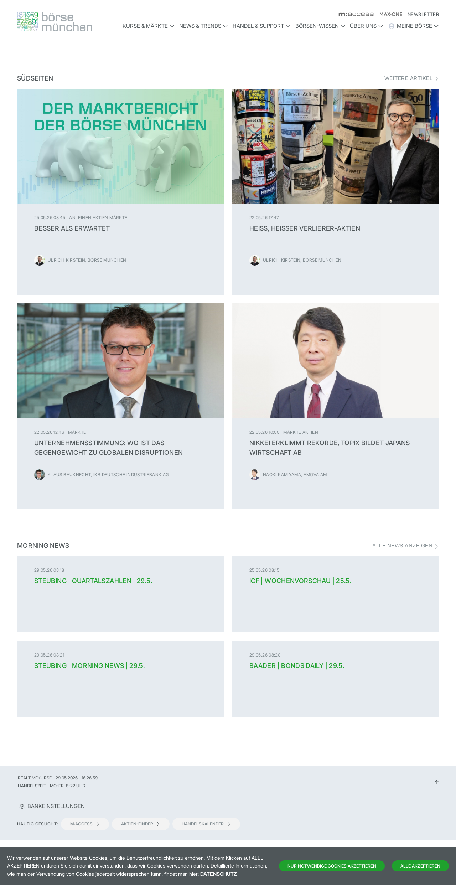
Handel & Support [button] (262, 25)
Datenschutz (218, 874)
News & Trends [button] (203, 25)
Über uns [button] (366, 25)
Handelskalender (206, 824)
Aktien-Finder (140, 824)
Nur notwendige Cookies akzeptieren (331, 866)
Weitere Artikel (408, 78)
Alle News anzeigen (402, 545)
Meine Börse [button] (413, 26)
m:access (85, 824)
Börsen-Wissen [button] (320, 25)
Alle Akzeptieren (420, 866)
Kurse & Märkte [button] (149, 25)
